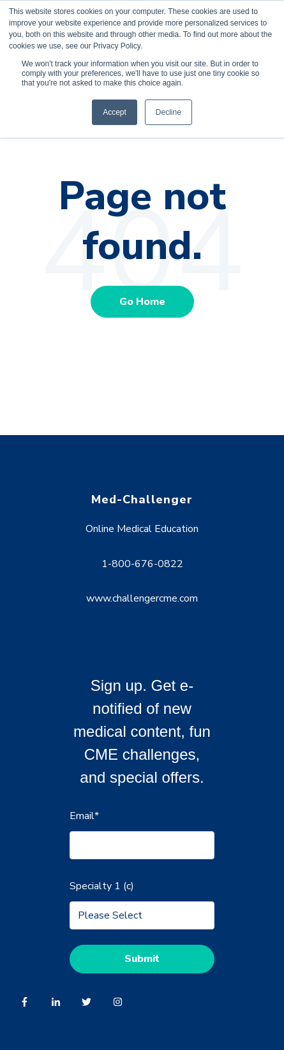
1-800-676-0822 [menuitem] (142, 564)
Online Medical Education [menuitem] (142, 529)
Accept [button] (114, 112)
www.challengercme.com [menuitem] (142, 598)
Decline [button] (168, 112)
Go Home (142, 302)
